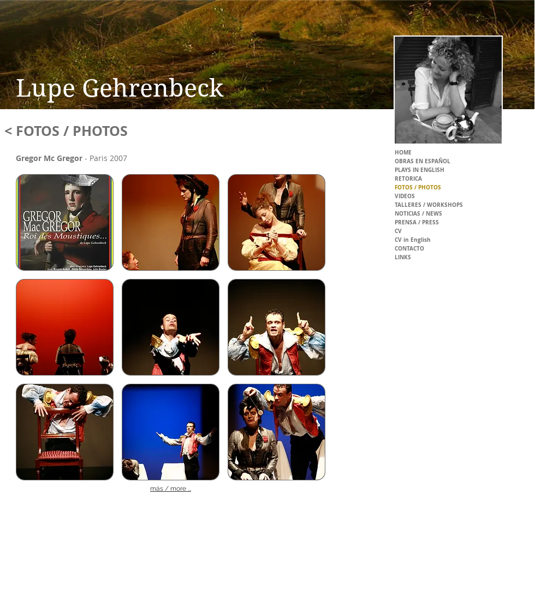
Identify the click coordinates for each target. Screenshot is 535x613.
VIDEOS (405, 196)
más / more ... (170, 488)
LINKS (403, 257)
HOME (403, 152)
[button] (65, 222)
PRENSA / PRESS (417, 222)
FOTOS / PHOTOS (418, 187)
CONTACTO (409, 248)
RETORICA (408, 178)
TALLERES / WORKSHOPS (429, 205)
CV (398, 231)
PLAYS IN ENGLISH (419, 170)
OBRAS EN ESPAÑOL (422, 161)
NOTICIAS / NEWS (418, 213)
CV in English (413, 239)
